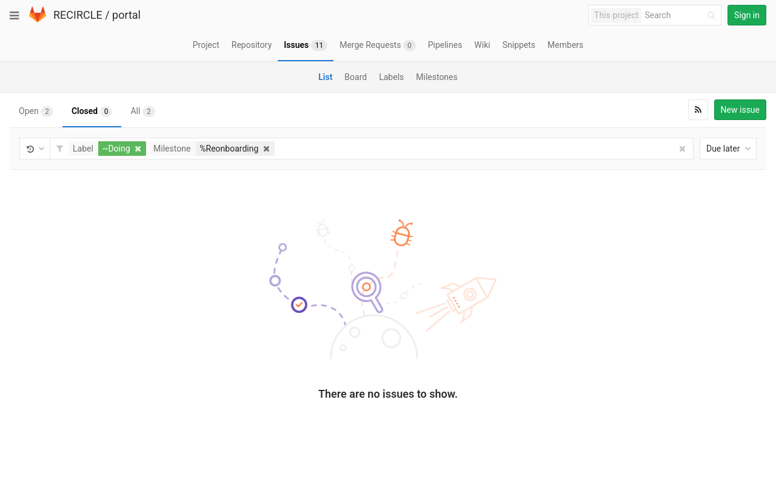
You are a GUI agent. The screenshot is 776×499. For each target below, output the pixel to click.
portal (126, 14)
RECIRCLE (77, 14)
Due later (728, 148)
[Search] (682, 15)
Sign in (747, 15)
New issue (740, 110)
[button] (109, 148)
